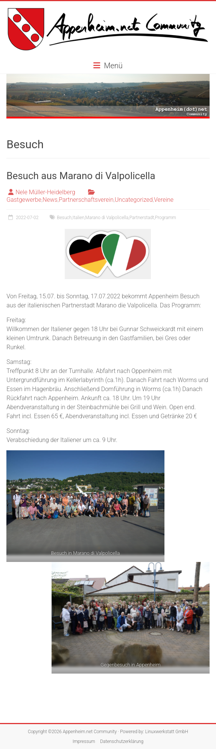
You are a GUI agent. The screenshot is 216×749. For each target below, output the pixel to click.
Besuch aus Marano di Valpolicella (80, 175)
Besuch (64, 217)
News (50, 199)
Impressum (84, 741)
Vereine (163, 199)
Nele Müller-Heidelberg (45, 192)
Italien (79, 217)
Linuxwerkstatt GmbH (166, 731)
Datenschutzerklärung (121, 741)
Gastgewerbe (23, 199)
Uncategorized (134, 199)
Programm (165, 217)
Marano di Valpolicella (107, 217)
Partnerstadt (141, 217)
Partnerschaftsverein (86, 199)
